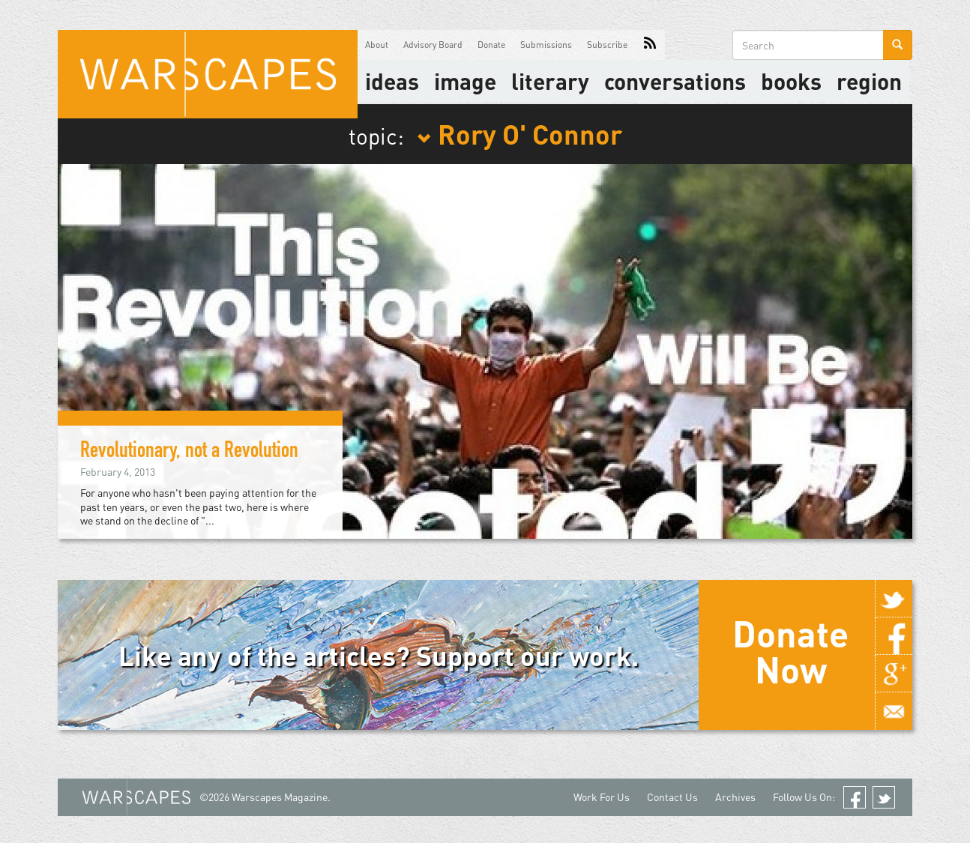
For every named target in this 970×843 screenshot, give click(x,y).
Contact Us (672, 797)
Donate (491, 44)
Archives (735, 797)
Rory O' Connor (519, 133)
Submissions (546, 44)
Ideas (392, 80)
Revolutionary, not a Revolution (189, 452)
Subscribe (607, 44)
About (376, 44)
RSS (650, 45)
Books (791, 80)
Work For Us (601, 797)
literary (550, 80)
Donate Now (790, 651)
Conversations (675, 80)
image (465, 80)
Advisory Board (433, 44)
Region (869, 80)
